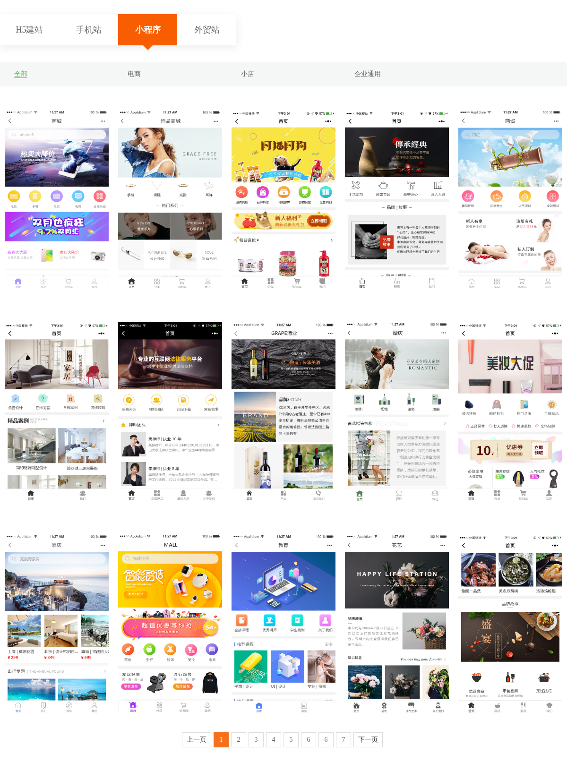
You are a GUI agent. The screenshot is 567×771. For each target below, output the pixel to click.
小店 (247, 73)
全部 (20, 73)
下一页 (368, 739)
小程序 (148, 29)
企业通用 (367, 73)
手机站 (89, 29)
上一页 (196, 739)
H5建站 (29, 29)
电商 (134, 73)
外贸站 (207, 29)
